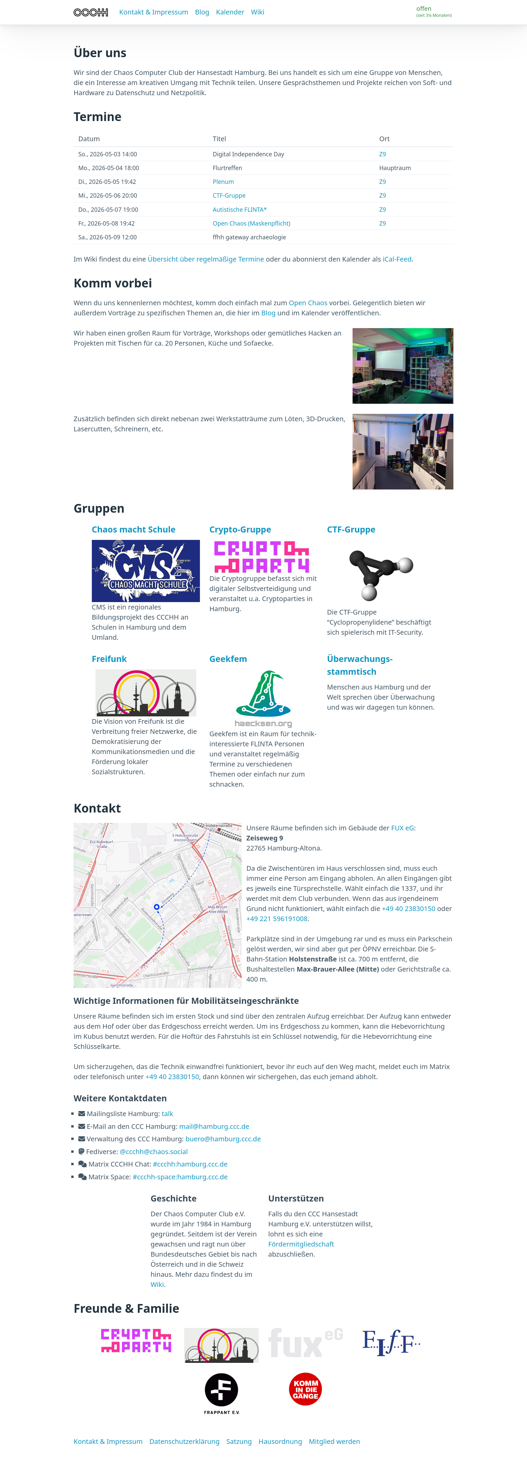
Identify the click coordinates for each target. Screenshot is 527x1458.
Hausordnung (280, 1441)
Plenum (223, 182)
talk (167, 1113)
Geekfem (228, 658)
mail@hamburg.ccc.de (214, 1126)
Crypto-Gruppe (240, 529)
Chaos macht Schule (133, 529)
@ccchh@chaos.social (154, 1151)
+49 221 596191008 (277, 918)
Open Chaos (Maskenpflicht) (251, 223)
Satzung (239, 1441)
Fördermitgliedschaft (301, 1244)
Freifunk (109, 658)
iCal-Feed (397, 259)
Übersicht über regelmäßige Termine (206, 259)
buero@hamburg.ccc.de (223, 1138)
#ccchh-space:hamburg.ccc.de (180, 1176)
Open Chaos (308, 302)
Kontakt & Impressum (153, 11)
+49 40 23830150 (408, 908)
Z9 (382, 154)
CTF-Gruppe (229, 195)
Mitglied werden (334, 1441)
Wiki (258, 11)
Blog (202, 11)
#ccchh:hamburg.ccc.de (190, 1164)
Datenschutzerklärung (184, 1441)
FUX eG (402, 827)
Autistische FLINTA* (240, 209)
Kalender (230, 11)
